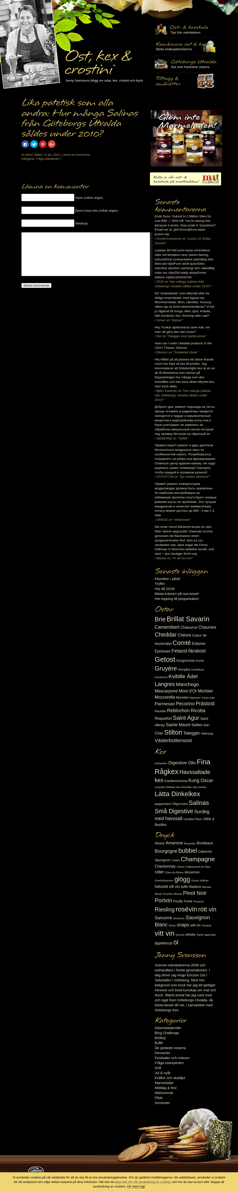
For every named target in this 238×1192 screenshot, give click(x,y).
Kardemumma (175, 781)
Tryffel (159, 584)
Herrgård (184, 669)
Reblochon (178, 710)
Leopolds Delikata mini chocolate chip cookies (180, 787)
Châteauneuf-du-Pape (197, 866)
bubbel (187, 850)
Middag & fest (166, 1088)
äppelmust (163, 943)
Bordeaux (205, 843)
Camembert (167, 627)
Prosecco (198, 901)
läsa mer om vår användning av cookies (143, 1182)
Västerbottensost (173, 740)
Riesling (164, 909)
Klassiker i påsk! (167, 579)
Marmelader (164, 1083)
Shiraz (172, 925)
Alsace (160, 843)
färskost (197, 650)
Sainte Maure (178, 724)
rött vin (207, 909)
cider (159, 872)
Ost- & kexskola (185, 29)
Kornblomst (161, 677)
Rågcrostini (180, 804)
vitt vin (164, 933)
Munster (182, 697)
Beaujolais (190, 843)
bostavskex (161, 763)
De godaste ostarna (170, 1048)
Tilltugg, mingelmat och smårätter (185, 46)
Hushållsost (197, 669)
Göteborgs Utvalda (185, 64)
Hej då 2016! (165, 589)
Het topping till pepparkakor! (177, 599)
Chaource (188, 627)
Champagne (198, 859)
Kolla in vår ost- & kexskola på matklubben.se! (185, 178)
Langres (165, 684)
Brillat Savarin (188, 619)
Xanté (200, 934)
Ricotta (198, 710)
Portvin (163, 900)
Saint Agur (186, 718)
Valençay (207, 733)
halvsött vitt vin (167, 886)
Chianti (180, 866)
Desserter (162, 1053)
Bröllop (160, 1038)
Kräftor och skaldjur (170, 1078)
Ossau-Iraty (208, 697)
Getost (165, 659)
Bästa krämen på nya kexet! (177, 594)
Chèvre (184, 635)
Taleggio (191, 732)
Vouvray (180, 934)
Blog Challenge (167, 1033)
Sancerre (163, 917)
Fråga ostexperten (47, 159)
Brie (160, 619)
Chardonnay (165, 866)
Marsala (206, 886)
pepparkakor (163, 804)
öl (176, 942)
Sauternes (179, 918)
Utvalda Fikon (192, 819)
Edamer (199, 643)
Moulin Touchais (164, 893)
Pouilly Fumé (182, 901)
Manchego (187, 684)
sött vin (195, 925)
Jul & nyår (163, 1073)
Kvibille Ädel (183, 676)
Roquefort (163, 718)
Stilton (173, 732)
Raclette (160, 711)
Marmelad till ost (186, 138)
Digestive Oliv (182, 762)
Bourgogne (166, 851)
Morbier (205, 690)
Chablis (175, 860)
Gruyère (166, 668)
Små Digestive (174, 811)
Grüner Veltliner (200, 880)
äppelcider (210, 934)
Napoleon (195, 697)
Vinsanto (206, 925)
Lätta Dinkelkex (177, 794)
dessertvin (192, 872)
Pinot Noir (195, 893)
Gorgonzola (185, 660)
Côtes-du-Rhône (174, 872)
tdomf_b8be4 (33, 154)
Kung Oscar (200, 780)
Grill (158, 1068)
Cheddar (166, 634)
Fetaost (179, 650)
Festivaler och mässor (172, 1058)
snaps (183, 924)
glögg (182, 879)
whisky (191, 934)
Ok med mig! (136, 1186)
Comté (182, 642)
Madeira (195, 887)
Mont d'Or (188, 691)
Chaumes (207, 627)
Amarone (174, 843)
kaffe (184, 887)
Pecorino (185, 703)
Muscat (178, 893)
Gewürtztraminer (164, 880)
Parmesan (165, 703)
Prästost (205, 703)
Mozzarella (165, 697)
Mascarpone (166, 691)
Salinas (199, 802)
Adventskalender (168, 1028)
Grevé (199, 660)
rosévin (186, 909)
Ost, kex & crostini (97, 60)
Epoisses (163, 651)
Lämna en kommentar (76, 154)
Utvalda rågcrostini (185, 81)
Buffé (159, 1043)
